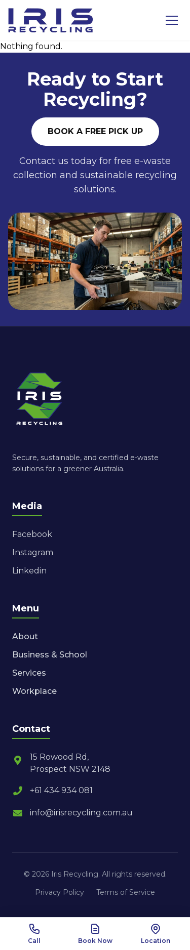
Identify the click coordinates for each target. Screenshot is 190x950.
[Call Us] (34, 934)
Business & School (49, 654)
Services (29, 673)
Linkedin (29, 570)
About (25, 636)
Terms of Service (125, 892)
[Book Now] (95, 934)
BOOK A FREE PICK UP (95, 131)
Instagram (32, 552)
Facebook (32, 534)
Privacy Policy (59, 892)
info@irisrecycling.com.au (72, 813)
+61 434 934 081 (52, 790)
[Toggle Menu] (172, 20)
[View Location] (155, 934)
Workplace (34, 691)
